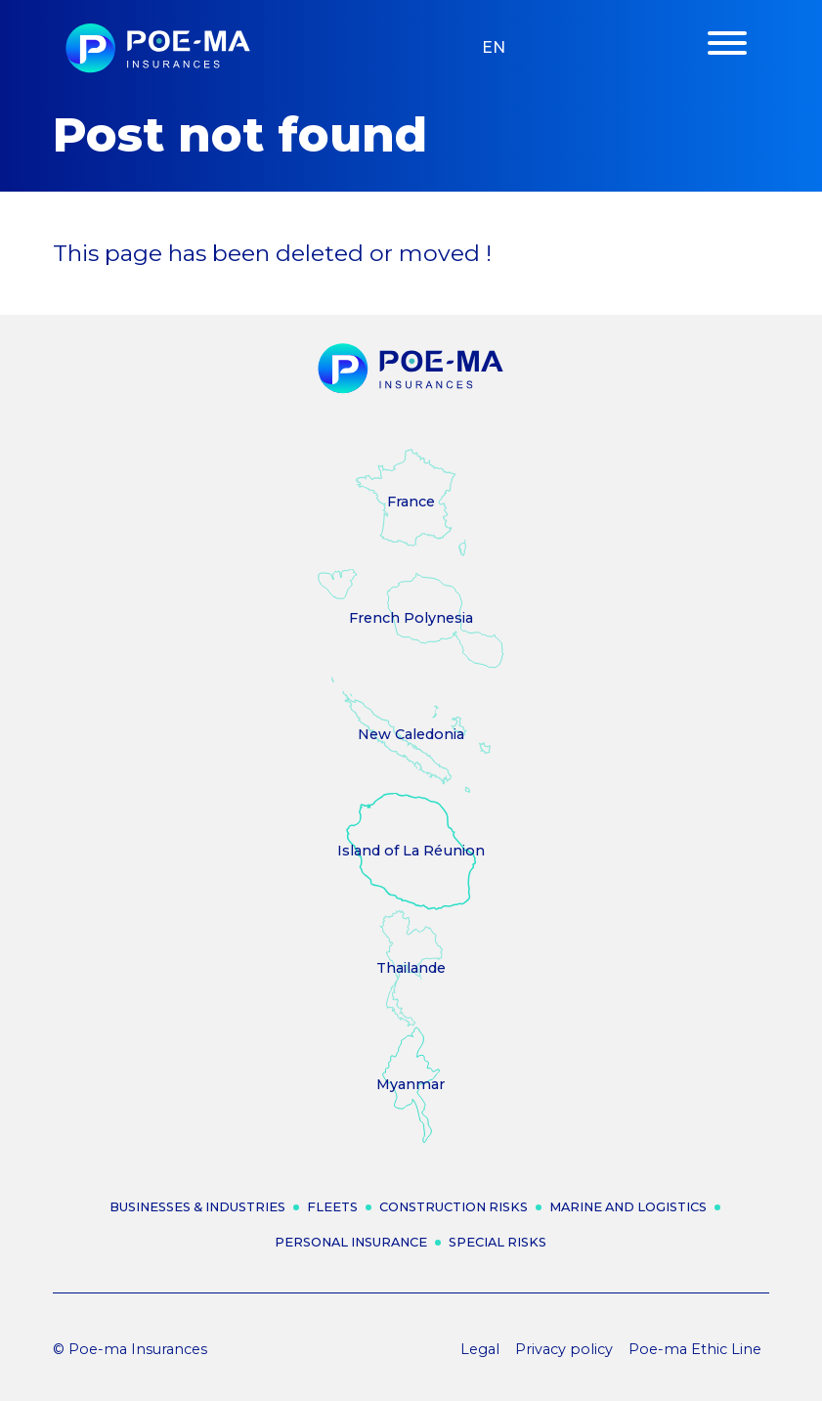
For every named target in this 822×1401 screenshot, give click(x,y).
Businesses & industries (197, 1207)
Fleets (332, 1207)
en (493, 47)
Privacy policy (564, 1349)
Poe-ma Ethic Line (694, 1349)
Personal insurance (351, 1242)
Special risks (497, 1242)
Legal (479, 1349)
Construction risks (453, 1207)
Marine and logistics (628, 1207)
